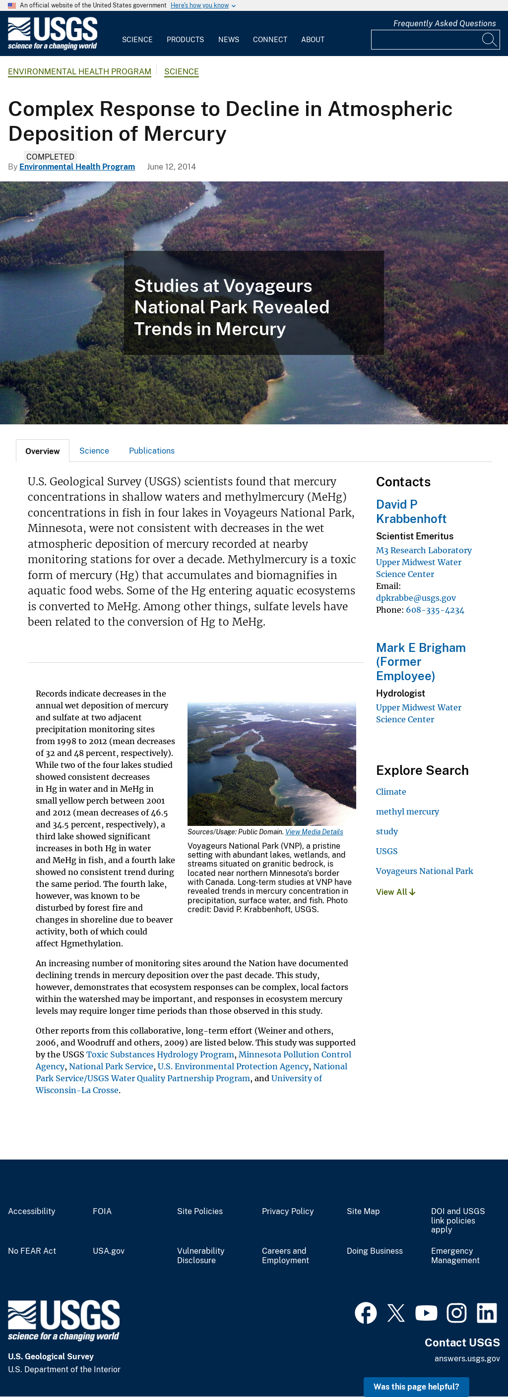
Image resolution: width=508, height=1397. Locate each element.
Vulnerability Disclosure (201, 1256)
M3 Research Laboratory (424, 550)
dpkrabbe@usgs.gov (416, 598)
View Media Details (314, 832)
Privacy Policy (288, 1211)
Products (185, 40)
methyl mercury (407, 811)
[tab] (42, 450)
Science (137, 40)
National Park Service (111, 1066)
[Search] (490, 40)
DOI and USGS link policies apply (458, 1221)
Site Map (363, 1211)
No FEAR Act (32, 1251)
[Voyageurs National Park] (254, 302)
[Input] (435, 40)
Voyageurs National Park (424, 871)
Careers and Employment (285, 1256)
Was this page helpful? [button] (416, 1387)
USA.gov (109, 1251)
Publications (152, 451)
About (312, 40)
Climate (391, 792)
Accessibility (32, 1211)
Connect (270, 40)
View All (395, 892)
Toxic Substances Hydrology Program (160, 1054)
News (228, 40)
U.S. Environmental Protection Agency (233, 1066)
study (387, 831)
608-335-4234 (435, 610)
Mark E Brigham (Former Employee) (421, 661)
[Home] (52, 48)
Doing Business (375, 1251)
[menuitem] (137, 34)
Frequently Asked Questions (444, 23)
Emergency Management (455, 1256)
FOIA (102, 1211)
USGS (387, 851)
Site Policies (200, 1211)
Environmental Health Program (79, 71)
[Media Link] (272, 763)
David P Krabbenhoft (411, 511)
